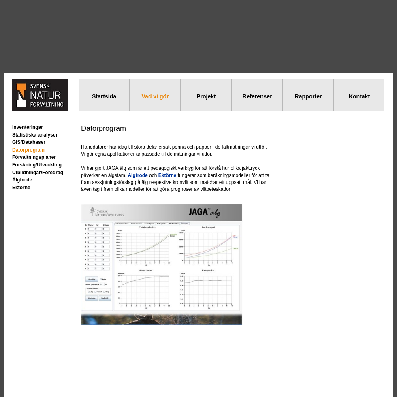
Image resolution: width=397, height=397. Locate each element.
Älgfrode (22, 180)
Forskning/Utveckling (37, 165)
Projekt (206, 96)
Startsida (104, 96)
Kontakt (359, 96)
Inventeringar (27, 127)
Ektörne (21, 187)
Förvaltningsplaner (34, 157)
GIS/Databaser (28, 142)
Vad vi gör (155, 96)
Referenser (257, 96)
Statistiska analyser (35, 135)
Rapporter (308, 96)
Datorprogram (28, 150)
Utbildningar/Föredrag (37, 172)
